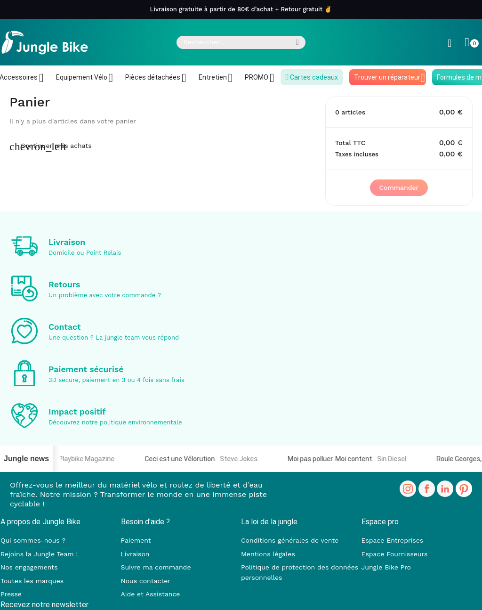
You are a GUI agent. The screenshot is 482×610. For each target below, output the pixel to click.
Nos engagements (29, 567)
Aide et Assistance (150, 594)
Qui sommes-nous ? (32, 540)
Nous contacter (145, 581)
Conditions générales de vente (289, 540)
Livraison (66, 242)
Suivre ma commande (156, 567)
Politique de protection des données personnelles (299, 572)
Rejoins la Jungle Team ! (39, 554)
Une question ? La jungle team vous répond (113, 337)
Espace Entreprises (393, 540)
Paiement (136, 540)
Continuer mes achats (50, 145)
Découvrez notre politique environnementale (115, 422)
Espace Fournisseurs (395, 554)
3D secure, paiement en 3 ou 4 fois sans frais (116, 379)
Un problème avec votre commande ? (104, 295)
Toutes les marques (32, 581)
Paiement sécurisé (85, 369)
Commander (399, 187)
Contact (64, 327)
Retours (64, 284)
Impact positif (77, 411)
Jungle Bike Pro (386, 567)
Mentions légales (268, 554)
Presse (11, 594)
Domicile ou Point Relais (84, 252)
